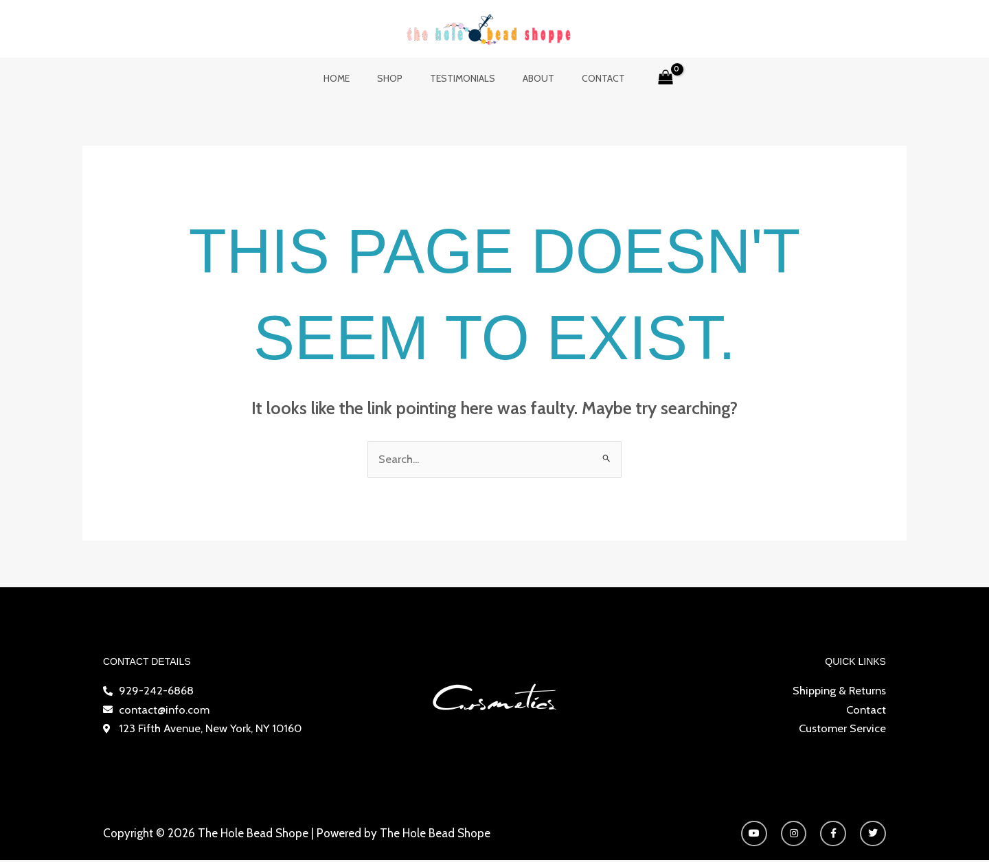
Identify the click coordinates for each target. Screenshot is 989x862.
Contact (587, 78)
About (530, 78)
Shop (398, 78)
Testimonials (462, 78)
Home (353, 78)
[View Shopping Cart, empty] (645, 78)
